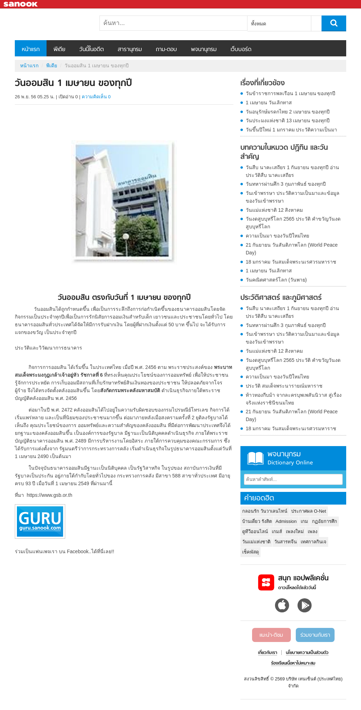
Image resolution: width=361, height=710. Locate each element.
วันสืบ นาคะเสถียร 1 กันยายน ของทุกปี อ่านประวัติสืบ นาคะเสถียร (292, 171)
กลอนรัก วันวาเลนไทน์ (264, 511)
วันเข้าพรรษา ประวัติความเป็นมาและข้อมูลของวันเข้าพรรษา (292, 197)
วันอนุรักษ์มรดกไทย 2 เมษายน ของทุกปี (288, 112)
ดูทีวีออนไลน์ (255, 531)
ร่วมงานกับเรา (315, 635)
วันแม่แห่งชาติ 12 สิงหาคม (274, 210)
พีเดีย (59, 49)
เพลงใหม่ (295, 531)
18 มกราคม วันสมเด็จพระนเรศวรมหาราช (291, 262)
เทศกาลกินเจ (313, 541)
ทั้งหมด (258, 23)
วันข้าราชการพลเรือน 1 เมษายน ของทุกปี (290, 93)
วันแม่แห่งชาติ (256, 541)
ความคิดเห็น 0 (96, 96)
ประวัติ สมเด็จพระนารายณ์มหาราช (284, 386)
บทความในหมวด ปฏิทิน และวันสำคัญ (284, 152)
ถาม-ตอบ (166, 49)
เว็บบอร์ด (241, 49)
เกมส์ (277, 531)
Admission (286, 521)
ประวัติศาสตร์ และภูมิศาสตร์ (281, 298)
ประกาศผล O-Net (308, 511)
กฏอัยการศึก (324, 521)
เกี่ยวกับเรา (267, 652)
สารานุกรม (130, 49)
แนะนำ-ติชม (271, 635)
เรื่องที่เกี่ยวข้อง (262, 83)
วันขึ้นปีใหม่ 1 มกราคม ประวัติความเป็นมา (291, 129)
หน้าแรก (30, 49)
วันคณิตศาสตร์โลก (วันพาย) (276, 280)
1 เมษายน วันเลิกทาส (269, 102)
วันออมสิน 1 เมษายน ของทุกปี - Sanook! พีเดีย (52, 24)
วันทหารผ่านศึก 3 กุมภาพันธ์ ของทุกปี (286, 184)
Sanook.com (21, 4)
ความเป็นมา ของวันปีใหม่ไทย (277, 236)
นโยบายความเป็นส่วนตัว (307, 652)
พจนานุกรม (203, 49)
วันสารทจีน (285, 541)
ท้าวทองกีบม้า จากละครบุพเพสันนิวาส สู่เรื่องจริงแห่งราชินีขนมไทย (294, 399)
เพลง (312, 531)
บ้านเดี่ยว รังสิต (257, 521)
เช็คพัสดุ (250, 552)
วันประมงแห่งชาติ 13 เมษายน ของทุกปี (288, 120)
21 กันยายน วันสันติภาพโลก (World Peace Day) (292, 248)
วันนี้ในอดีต (91, 49)
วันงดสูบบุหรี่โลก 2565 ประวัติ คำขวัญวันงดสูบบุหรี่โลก (293, 222)
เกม (304, 521)
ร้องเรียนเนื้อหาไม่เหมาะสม (293, 663)
